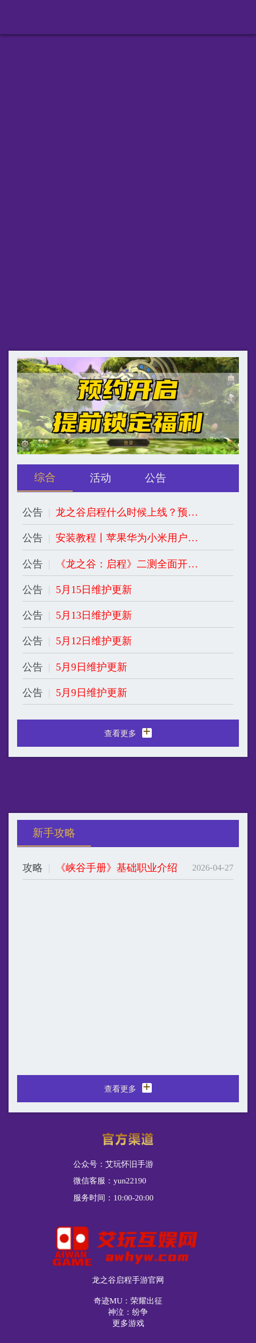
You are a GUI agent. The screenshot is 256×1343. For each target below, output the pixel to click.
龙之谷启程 (48, 19)
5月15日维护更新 (94, 589)
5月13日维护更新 (94, 615)
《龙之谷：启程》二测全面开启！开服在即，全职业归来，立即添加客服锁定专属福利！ (127, 564)
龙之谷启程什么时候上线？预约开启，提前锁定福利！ (127, 512)
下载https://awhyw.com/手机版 (177, 19)
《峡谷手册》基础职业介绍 (116, 867)
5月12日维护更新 (94, 640)
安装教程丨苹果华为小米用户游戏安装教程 (127, 537)
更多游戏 (128, 1323)
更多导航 (239, 14)
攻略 (32, 867)
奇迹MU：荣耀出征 (128, 1300)
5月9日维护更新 (91, 667)
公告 (32, 512)
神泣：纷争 (128, 1311)
